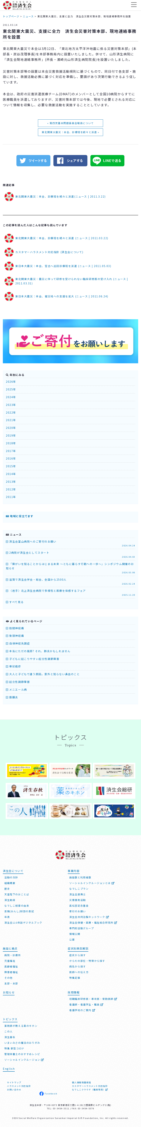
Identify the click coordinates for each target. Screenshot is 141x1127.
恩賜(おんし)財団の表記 (19, 911)
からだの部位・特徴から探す (87, 960)
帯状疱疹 (13, 666)
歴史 (7, 888)
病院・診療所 (12, 955)
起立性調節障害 (18, 682)
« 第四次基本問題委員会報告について (70, 123)
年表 (7, 916)
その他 (8, 977)
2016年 (11, 458)
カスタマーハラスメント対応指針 (90, 1085)
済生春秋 (9, 1036)
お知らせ (9, 992)
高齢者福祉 (11, 966)
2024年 (11, 397)
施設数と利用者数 (80, 877)
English (9, 1068)
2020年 (11, 428)
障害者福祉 (11, 972)
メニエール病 (16, 689)
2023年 (11, 405)
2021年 (11, 420)
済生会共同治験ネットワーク (89, 916)
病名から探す (77, 966)
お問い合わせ (14, 1089)
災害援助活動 (77, 899)
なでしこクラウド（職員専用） (90, 1089)
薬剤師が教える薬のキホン (20, 1025)
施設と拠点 (10, 948)
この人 (8, 1031)
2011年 (11, 497)
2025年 (11, 389)
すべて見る (15, 602)
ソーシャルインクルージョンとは (92, 882)
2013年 (11, 481)
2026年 (11, 381)
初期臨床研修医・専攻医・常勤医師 (93, 998)
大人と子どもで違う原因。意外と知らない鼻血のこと (43, 674)
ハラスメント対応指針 (19, 1085)
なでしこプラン (79, 888)
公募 (72, 939)
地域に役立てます (19, 516)
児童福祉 (9, 960)
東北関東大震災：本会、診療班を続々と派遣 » (70, 132)
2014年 (11, 474)
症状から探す (77, 955)
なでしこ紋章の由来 (16, 905)
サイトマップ (14, 1082)
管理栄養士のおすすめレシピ (22, 1053)
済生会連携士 (77, 894)
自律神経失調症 (18, 643)
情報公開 (74, 933)
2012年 (11, 489)
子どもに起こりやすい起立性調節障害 (32, 659)
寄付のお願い (77, 911)
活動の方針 (11, 877)
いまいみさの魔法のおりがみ (22, 1042)
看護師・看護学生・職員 (86, 1004)
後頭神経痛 (15, 636)
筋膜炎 (12, 697)
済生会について (13, 870)
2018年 (11, 443)
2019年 (11, 435)
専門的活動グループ (81, 928)
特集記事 (74, 977)
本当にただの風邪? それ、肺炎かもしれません (38, 651)
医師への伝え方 (79, 972)
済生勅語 (9, 899)
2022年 (11, 412)
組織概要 (9, 882)
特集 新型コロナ (14, 1048)
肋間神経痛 (15, 628)
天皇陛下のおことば (16, 894)
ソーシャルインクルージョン (24, 1059)
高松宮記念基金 (79, 905)
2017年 (11, 451)
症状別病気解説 (78, 948)
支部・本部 (11, 983)
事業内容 (73, 870)
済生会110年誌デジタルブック (23, 922)
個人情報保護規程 (81, 1082)
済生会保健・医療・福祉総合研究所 (93, 922)
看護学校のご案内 (82, 1010)
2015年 (11, 466)
